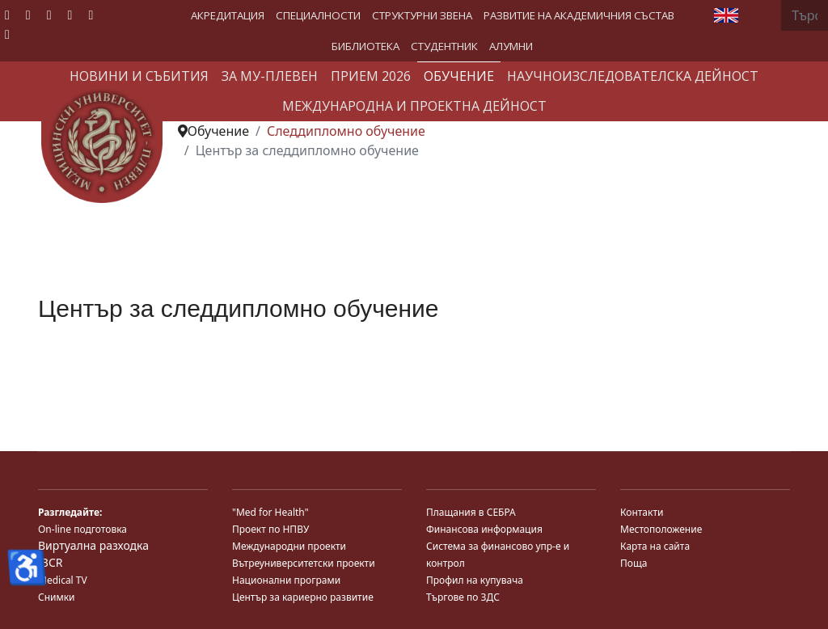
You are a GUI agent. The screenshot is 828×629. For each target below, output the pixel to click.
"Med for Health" (270, 512)
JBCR (50, 562)
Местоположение (661, 529)
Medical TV (62, 580)
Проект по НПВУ (270, 529)
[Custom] (7, 34)
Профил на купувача (474, 580)
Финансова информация (484, 529)
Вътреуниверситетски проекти (303, 563)
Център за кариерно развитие (303, 597)
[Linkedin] (70, 14)
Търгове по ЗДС (463, 597)
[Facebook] (7, 14)
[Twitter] (28, 14)
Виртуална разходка (93, 545)
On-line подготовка (82, 529)
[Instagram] (90, 14)
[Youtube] (49, 14)
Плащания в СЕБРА (471, 512)
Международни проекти (289, 546)
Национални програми (286, 580)
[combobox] (804, 15)
